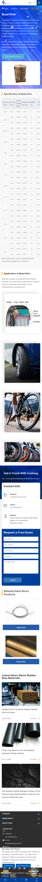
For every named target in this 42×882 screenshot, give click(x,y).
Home (6, 9)
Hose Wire (21, 663)
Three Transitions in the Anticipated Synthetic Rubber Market (18, 751)
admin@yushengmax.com (18, 497)
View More (35, 718)
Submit (12, 580)
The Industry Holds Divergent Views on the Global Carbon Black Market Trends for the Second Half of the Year (21, 794)
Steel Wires (24, 9)
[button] (21, 87)
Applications (7, 818)
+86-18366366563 (16, 507)
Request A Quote (13, 56)
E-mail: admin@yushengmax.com (12, 842)
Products (14, 9)
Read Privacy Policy (23, 866)
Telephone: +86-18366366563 (10, 835)
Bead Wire (35, 9)
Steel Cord (21, 628)
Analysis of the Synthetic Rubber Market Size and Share (20, 711)
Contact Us (7, 829)
